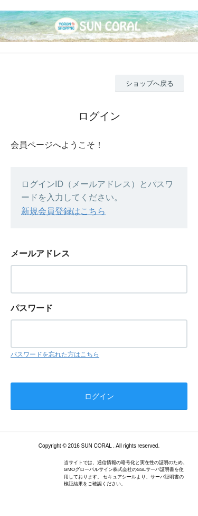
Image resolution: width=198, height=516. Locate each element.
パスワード (32, 308)
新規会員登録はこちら (63, 211)
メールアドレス (40, 253)
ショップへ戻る (150, 83)
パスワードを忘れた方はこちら (55, 354)
